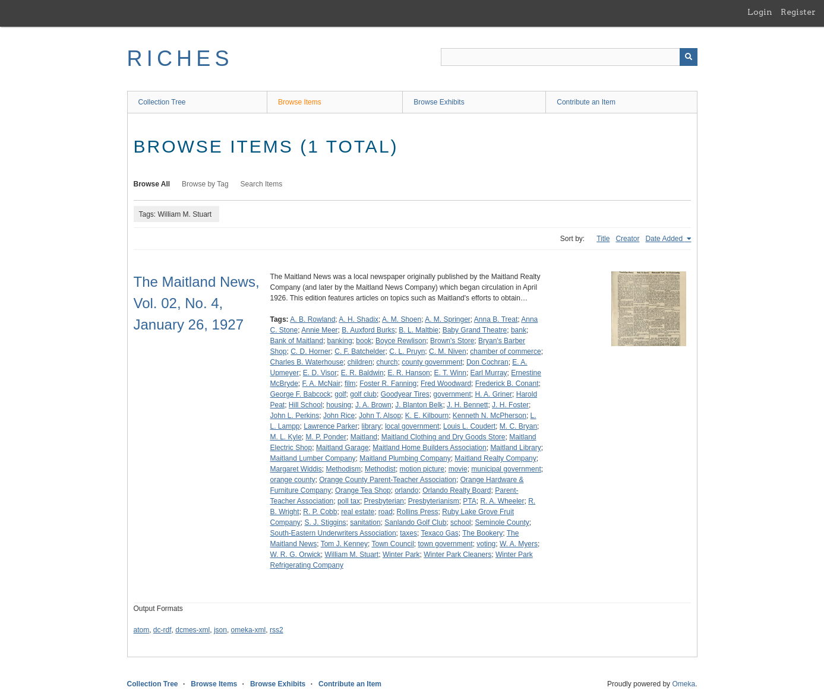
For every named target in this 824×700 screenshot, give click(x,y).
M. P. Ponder (326, 437)
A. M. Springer (448, 319)
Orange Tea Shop (363, 490)
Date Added (664, 239)
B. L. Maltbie (418, 330)
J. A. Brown (373, 405)
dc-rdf (162, 630)
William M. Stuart (352, 554)
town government (445, 544)
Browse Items (299, 102)
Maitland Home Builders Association (429, 448)
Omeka (683, 684)
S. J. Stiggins (325, 522)
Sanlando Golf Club (415, 522)
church (386, 362)
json (220, 630)
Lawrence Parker (331, 426)
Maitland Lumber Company (313, 458)
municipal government (506, 469)
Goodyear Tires (405, 394)
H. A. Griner (493, 394)
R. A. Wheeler (502, 501)
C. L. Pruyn (407, 351)
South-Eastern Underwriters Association (333, 533)
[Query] (569, 57)
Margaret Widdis (296, 469)
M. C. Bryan (518, 426)
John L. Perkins (295, 415)
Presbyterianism (433, 501)
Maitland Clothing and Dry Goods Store (443, 437)
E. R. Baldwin (362, 373)
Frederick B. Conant (507, 383)
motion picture (422, 469)
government (452, 394)
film (350, 383)
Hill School (306, 405)
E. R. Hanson (408, 373)
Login (759, 12)
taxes (408, 533)
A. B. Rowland (312, 319)
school (460, 522)
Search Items (262, 184)
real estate (357, 512)
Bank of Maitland (296, 341)
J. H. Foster (510, 405)
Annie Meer (319, 330)
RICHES (180, 58)
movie (458, 469)
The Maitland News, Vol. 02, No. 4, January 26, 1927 (197, 303)
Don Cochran (487, 362)
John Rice (339, 415)
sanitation (365, 522)
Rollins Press (417, 512)
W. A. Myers (519, 544)
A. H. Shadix (358, 319)
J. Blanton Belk (419, 405)
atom (142, 630)
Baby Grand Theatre (475, 330)
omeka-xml (248, 630)
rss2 (276, 630)
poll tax (348, 501)
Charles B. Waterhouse (307, 362)
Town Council (392, 544)
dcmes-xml (192, 630)
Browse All (152, 184)
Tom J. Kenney (344, 544)
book (363, 341)
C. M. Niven (447, 351)
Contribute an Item (586, 102)
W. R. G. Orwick (295, 554)
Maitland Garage (342, 448)
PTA (469, 501)
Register (798, 12)
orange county (292, 480)
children (360, 362)
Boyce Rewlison (400, 341)
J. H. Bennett (467, 405)
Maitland (364, 437)
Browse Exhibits (438, 102)
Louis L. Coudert (469, 426)
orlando (406, 490)
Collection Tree (162, 102)
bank (518, 330)
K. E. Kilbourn (427, 415)
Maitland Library (515, 448)
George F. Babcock (300, 394)
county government (432, 362)
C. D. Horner (310, 351)
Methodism (343, 469)
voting (485, 544)
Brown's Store (452, 341)
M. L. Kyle (286, 437)
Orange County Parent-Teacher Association (387, 480)
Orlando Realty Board (456, 490)
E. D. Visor (320, 373)
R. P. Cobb (320, 512)
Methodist (380, 469)
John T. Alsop (380, 415)
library (371, 426)
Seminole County (502, 522)
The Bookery (482, 533)
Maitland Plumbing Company (404, 458)
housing (338, 405)
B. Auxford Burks (368, 330)
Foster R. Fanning (387, 383)
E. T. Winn (450, 373)
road (385, 512)
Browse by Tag (205, 184)
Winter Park (401, 554)
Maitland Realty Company (495, 458)
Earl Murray (489, 373)
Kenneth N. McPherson (489, 415)
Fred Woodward (446, 383)
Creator (627, 239)
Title (603, 239)
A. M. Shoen (401, 319)
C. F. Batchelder (359, 351)
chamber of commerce (505, 351)
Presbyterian (384, 501)
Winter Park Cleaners (457, 554)
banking (339, 341)
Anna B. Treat (495, 319)
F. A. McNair (321, 383)
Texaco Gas (439, 533)
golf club (363, 394)
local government (412, 426)
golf (340, 394)
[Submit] (688, 57)
